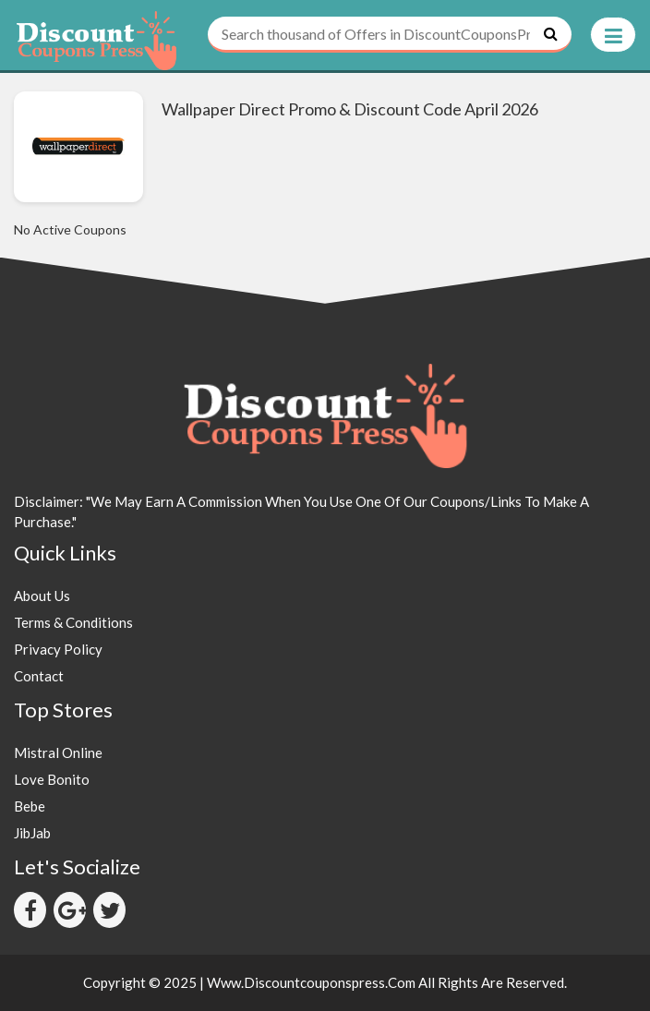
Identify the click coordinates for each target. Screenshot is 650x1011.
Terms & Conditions (73, 622)
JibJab (32, 832)
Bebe (29, 806)
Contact (39, 676)
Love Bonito (52, 779)
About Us (42, 595)
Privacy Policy (58, 649)
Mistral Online (58, 752)
